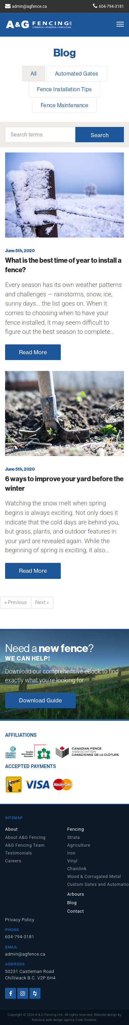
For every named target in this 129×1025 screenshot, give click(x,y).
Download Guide (40, 700)
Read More (33, 352)
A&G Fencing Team (24, 845)
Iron (71, 853)
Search (100, 135)
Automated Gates (76, 73)
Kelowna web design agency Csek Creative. (64, 1020)
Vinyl (72, 860)
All (33, 73)
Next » (42, 602)
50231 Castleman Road (29, 971)
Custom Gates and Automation (95, 884)
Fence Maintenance (64, 105)
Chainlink (77, 868)
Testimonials (18, 853)
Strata (73, 837)
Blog (72, 902)
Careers (13, 860)
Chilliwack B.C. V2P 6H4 (30, 977)
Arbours (75, 894)
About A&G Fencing (25, 837)
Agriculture (78, 845)
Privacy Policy (19, 919)
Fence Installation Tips (64, 89)
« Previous (15, 602)
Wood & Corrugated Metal (94, 876)
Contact (75, 911)
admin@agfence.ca (29, 6)
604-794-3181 (111, 6)
